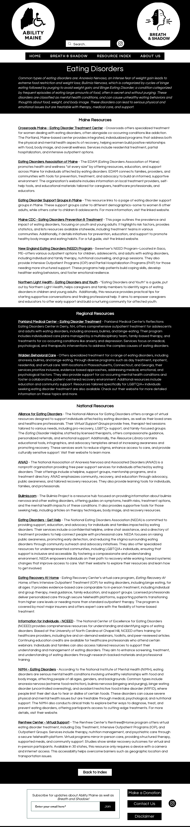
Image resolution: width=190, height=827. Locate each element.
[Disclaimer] (144, 816)
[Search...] (87, 44)
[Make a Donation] (144, 793)
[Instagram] (120, 43)
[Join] (107, 806)
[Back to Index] (95, 772)
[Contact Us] (144, 803)
